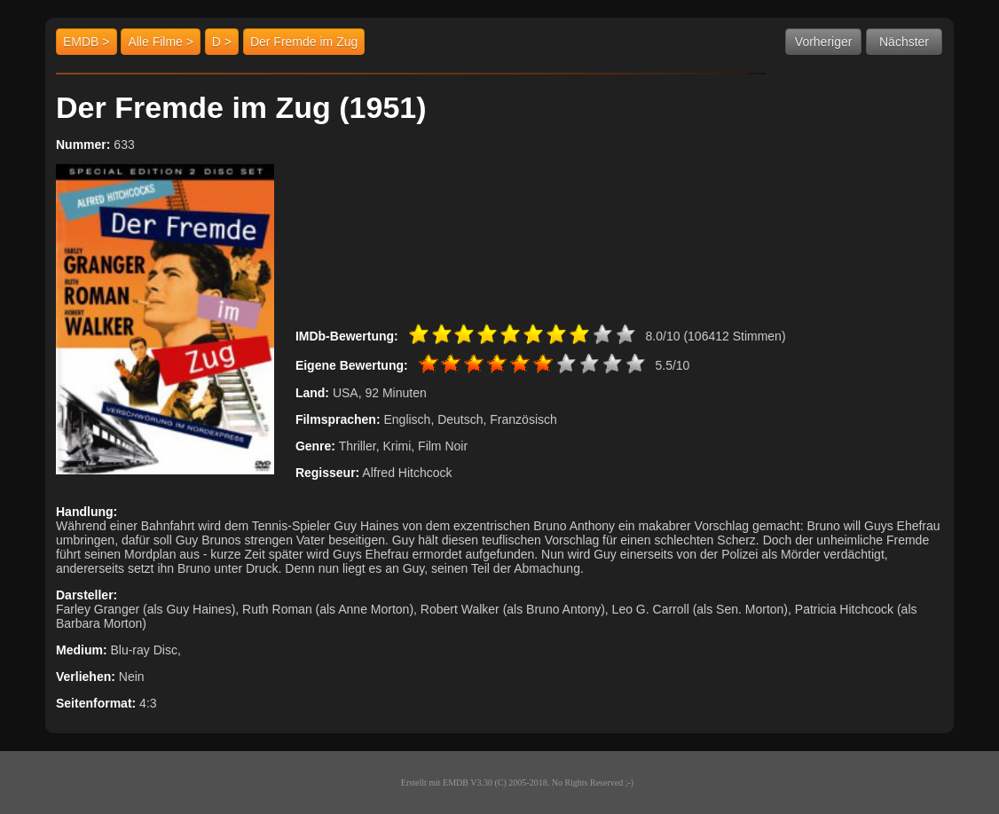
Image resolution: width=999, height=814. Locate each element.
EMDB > (86, 42)
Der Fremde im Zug (304, 42)
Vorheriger (824, 42)
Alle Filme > (160, 42)
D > (222, 42)
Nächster (904, 42)
